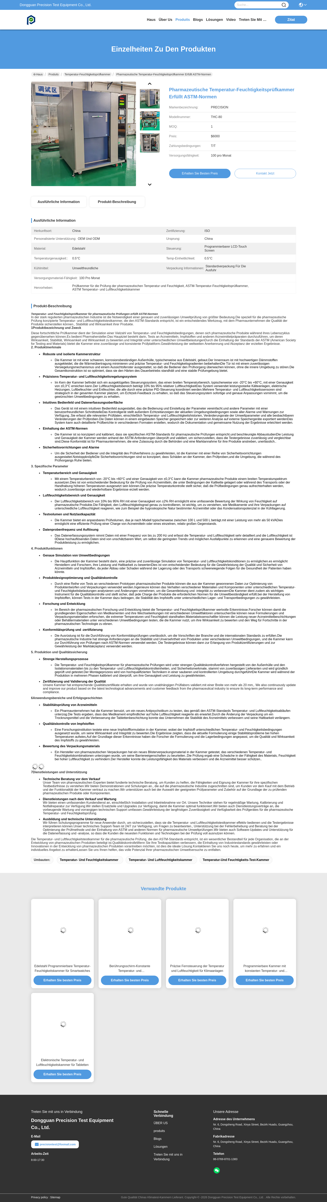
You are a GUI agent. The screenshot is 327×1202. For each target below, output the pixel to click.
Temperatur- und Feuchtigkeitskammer (89, 860)
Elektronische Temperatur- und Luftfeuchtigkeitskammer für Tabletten (62, 1062)
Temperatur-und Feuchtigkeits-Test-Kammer (236, 860)
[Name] (283, 5)
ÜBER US (161, 1123)
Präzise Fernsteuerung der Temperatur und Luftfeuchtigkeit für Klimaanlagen (197, 968)
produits (182, 20)
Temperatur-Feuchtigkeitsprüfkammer (88, 74)
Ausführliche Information (58, 202)
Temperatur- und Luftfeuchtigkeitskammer (160, 860)
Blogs (158, 1138)
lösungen (214, 20)
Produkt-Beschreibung (117, 202)
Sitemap (55, 1197)
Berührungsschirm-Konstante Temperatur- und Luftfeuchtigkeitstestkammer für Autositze (130, 968)
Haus (151, 20)
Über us (165, 20)
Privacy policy (39, 1197)
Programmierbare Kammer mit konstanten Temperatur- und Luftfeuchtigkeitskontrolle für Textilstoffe (264, 968)
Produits (53, 74)
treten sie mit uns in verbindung (253, 20)
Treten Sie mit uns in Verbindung (168, 1157)
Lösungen (161, 1146)
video (231, 20)
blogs (198, 20)
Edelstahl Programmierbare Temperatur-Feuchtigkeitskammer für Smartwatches (62, 968)
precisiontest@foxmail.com (55, 1144)
